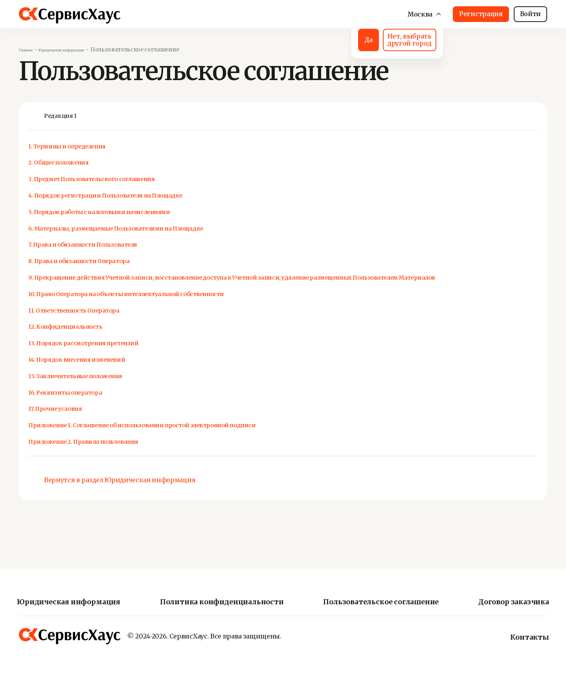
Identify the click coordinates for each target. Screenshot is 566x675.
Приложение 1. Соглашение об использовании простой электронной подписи (212, 436)
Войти (530, 14)
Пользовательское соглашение (380, 602)
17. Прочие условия (72, 420)
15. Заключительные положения (104, 387)
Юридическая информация (87, 49)
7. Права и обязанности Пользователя (116, 244)
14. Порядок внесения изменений (106, 370)
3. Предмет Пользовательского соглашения (130, 179)
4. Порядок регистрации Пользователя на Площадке (151, 195)
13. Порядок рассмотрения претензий (116, 354)
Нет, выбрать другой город (378, 39)
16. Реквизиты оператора (86, 403)
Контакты (526, 637)
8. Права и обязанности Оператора (108, 261)
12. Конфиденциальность (87, 338)
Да (308, 39)
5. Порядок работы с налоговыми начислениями (143, 211)
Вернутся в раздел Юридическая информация (119, 492)
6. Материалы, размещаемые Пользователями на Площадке (169, 228)
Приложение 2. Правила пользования (116, 452)
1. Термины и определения (91, 146)
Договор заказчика (508, 602)
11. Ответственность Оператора (100, 321)
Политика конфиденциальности (224, 602)
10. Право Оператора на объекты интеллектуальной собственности (186, 305)
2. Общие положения (77, 162)
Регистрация (480, 14)
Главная (30, 49)
